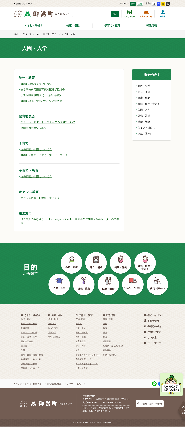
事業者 (163, 14)
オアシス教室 (82, 368)
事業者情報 (151, 321)
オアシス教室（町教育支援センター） (43, 197)
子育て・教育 (112, 25)
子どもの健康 (82, 333)
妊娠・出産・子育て (148, 103)
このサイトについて (75, 384)
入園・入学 (143, 109)
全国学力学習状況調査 (33, 127)
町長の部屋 (108, 319)
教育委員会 (81, 342)
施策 (105, 337)
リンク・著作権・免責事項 (28, 384)
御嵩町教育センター (85, 360)
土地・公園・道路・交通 (32, 355)
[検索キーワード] (91, 14)
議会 (105, 324)
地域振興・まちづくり (31, 360)
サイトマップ (152, 343)
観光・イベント (146, 14)
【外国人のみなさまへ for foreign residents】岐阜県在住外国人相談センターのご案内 (68, 221)
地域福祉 (52, 333)
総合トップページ (23, 3)
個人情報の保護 (53, 384)
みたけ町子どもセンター (87, 364)
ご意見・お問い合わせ (149, 404)
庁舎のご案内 (152, 332)
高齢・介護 (143, 85)
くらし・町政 (129, 14)
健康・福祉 (72, 25)
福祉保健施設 (54, 337)
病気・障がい (144, 133)
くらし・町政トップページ (48, 34)
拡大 (140, 4)
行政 (105, 328)
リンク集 (150, 338)
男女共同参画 (27, 342)
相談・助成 (81, 337)
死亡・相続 (143, 91)
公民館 (79, 351)
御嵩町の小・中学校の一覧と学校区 (42, 100)
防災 (23, 351)
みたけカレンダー (29, 364)
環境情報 (107, 342)
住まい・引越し (145, 127)
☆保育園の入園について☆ (36, 149)
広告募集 (107, 351)
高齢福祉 (52, 324)
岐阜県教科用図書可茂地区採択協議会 (43, 89)
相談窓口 (25, 328)
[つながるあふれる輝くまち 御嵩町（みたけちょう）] (41, 15)
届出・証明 (26, 319)
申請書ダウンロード (30, 368)
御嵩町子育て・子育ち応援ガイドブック (44, 155)
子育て (79, 324)
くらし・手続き (34, 25)
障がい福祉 (53, 328)
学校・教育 (81, 346)
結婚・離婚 (143, 121)
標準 (133, 4)
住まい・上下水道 (29, 333)
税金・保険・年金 (29, 324)
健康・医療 (53, 319)
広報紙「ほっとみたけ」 (114, 346)
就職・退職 (143, 115)
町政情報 (151, 25)
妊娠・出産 (81, 328)
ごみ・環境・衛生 (29, 337)
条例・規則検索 (110, 355)
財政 (105, 333)
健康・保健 (143, 97)
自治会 (24, 346)
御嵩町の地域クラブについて (37, 83)
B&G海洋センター (84, 319)
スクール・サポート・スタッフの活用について (49, 122)
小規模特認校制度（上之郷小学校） (42, 95)
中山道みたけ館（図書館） (88, 355)
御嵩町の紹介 (152, 327)
